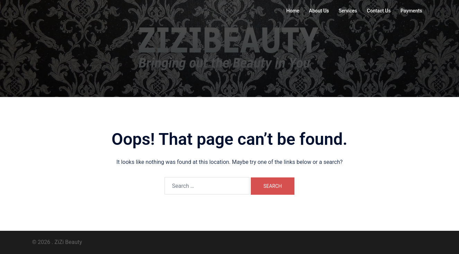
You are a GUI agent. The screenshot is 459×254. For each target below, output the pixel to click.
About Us (319, 11)
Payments (411, 11)
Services (348, 11)
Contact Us (379, 11)
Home (293, 11)
